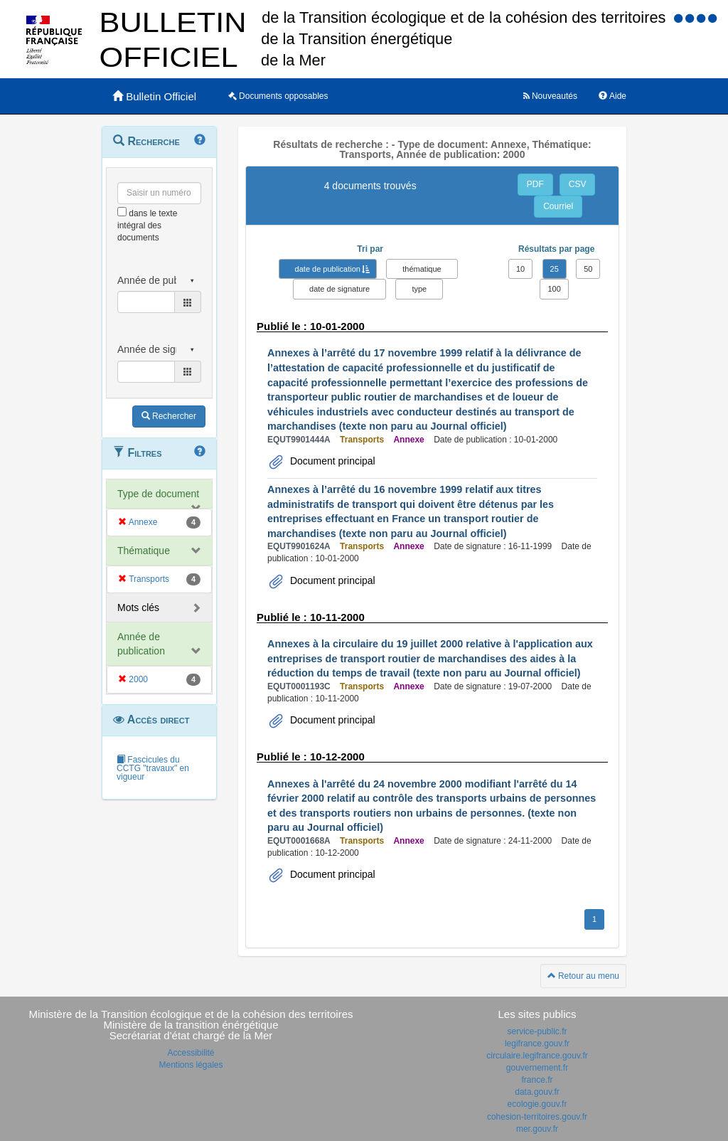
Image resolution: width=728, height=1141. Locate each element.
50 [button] (588, 269)
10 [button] (520, 269)
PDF (535, 184)
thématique (421, 269)
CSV (578, 184)
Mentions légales (191, 1065)
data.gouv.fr (537, 1092)
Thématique (143, 550)
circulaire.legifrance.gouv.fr (537, 1056)
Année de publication (141, 644)
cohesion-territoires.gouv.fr (537, 1117)
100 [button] (553, 289)
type (419, 289)
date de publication (327, 269)
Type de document (158, 493)
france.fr (536, 1080)
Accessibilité (190, 1053)
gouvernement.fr (537, 1068)
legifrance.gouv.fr (537, 1044)
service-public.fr (537, 1031)
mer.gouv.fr (537, 1129)
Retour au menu (583, 976)
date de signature (339, 289)
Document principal (331, 461)
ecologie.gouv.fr (537, 1104)
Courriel (558, 206)
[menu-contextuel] (122, 211)
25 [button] (554, 269)
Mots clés (138, 607)
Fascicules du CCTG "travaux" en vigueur (153, 768)
